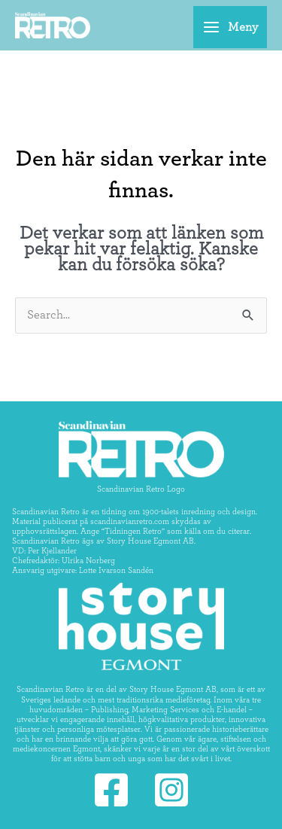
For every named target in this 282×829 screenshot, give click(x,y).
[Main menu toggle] (230, 26)
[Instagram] (171, 790)
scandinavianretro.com (129, 521)
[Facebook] (111, 790)
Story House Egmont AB (150, 541)
